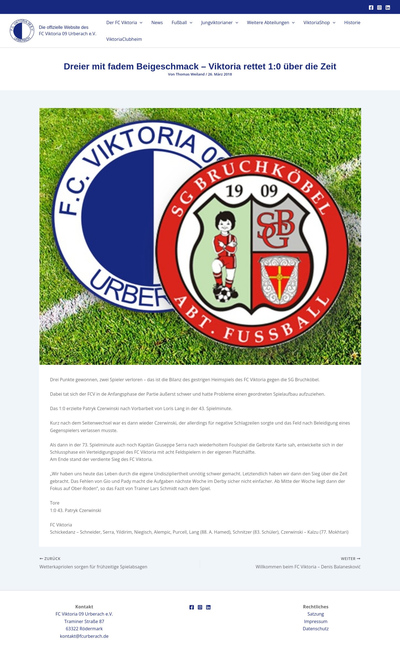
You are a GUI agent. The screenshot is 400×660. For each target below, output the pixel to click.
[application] (139, 22)
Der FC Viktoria (124, 22)
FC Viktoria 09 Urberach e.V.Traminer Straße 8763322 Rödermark (84, 621)
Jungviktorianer (219, 22)
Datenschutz (316, 629)
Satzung (316, 614)
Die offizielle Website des (63, 27)
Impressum (315, 621)
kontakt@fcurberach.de (84, 636)
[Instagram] (379, 7)
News (157, 22)
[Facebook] (371, 7)
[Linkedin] (387, 7)
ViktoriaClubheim (124, 39)
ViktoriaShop (319, 22)
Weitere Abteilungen (271, 22)
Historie (352, 22)
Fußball (182, 22)
